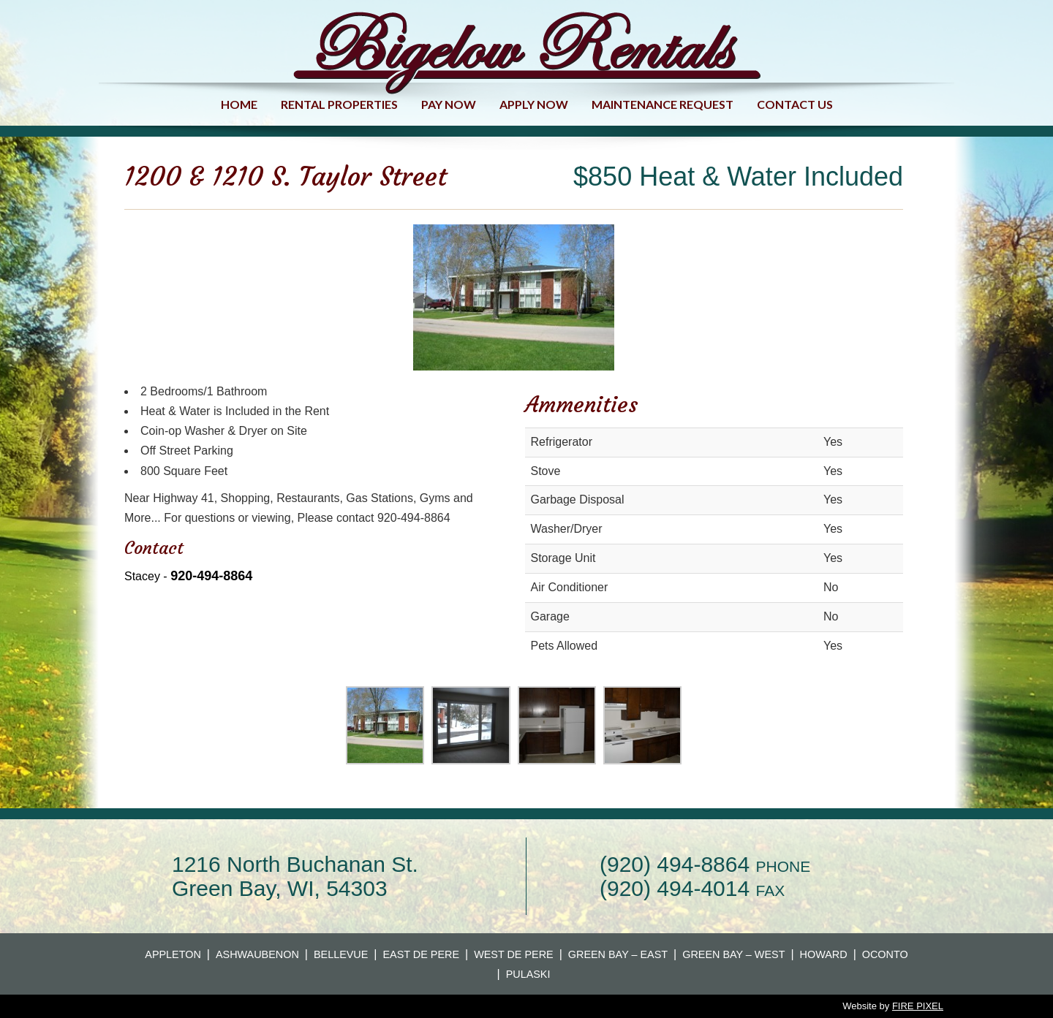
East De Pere (421, 954)
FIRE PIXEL (917, 1005)
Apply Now (533, 104)
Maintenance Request (662, 104)
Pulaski (528, 974)
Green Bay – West (733, 954)
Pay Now (448, 104)
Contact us (795, 104)
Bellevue (341, 954)
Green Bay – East (618, 954)
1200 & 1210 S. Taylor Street (285, 176)
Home (239, 104)
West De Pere (514, 954)
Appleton (173, 954)
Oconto (885, 954)
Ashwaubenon (257, 954)
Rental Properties (339, 104)
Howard (824, 954)
